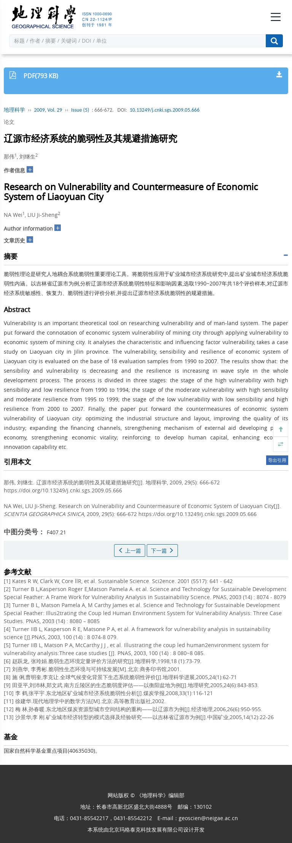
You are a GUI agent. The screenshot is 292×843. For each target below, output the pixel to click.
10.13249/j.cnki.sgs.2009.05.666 (165, 110)
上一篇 (129, 550)
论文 (9, 121)
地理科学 (14, 110)
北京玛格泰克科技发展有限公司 (146, 829)
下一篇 (162, 550)
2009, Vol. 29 (48, 110)
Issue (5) (80, 110)
